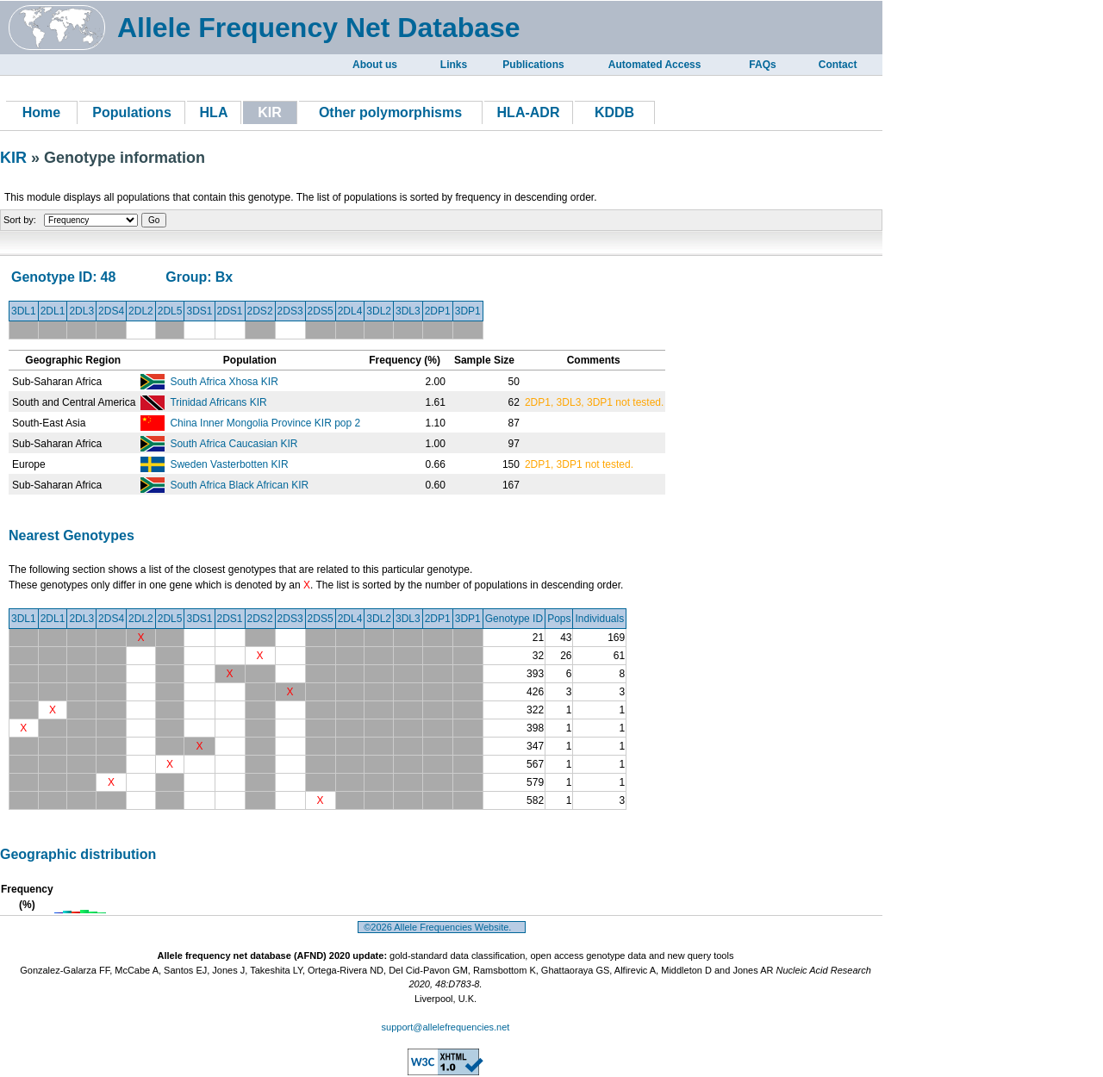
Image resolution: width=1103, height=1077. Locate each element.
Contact (838, 65)
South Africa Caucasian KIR (233, 444)
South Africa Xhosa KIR (223, 382)
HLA (214, 112)
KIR (15, 157)
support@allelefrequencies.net (446, 1027)
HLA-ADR (528, 112)
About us (374, 65)
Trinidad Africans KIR (218, 402)
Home (41, 112)
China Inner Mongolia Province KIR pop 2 (265, 423)
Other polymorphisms (390, 112)
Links (453, 65)
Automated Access (654, 65)
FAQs (762, 65)
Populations (131, 112)
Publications (533, 65)
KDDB (614, 112)
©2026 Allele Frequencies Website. (441, 927)
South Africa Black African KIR (239, 485)
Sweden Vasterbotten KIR (229, 464)
